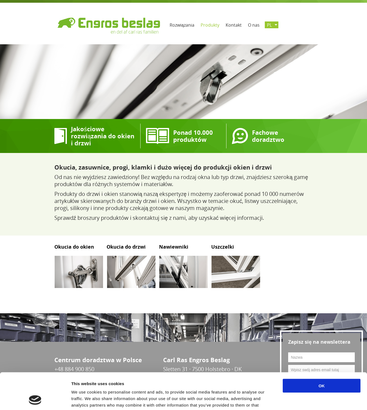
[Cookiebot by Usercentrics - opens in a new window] (35, 399)
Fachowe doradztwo (268, 136)
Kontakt (234, 25)
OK (322, 351)
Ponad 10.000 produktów (193, 136)
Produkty (210, 25)
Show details (285, 399)
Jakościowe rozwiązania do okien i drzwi (102, 136)
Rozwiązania (182, 25)
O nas (254, 25)
